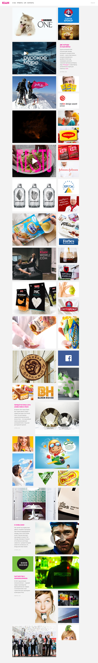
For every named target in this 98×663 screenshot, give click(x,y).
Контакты (30, 3)
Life (25, 3)
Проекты (20, 3)
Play (34, 161)
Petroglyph (66, 65)
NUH (67, 68)
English (93, 3)
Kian (5, 3)
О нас (14, 3)
